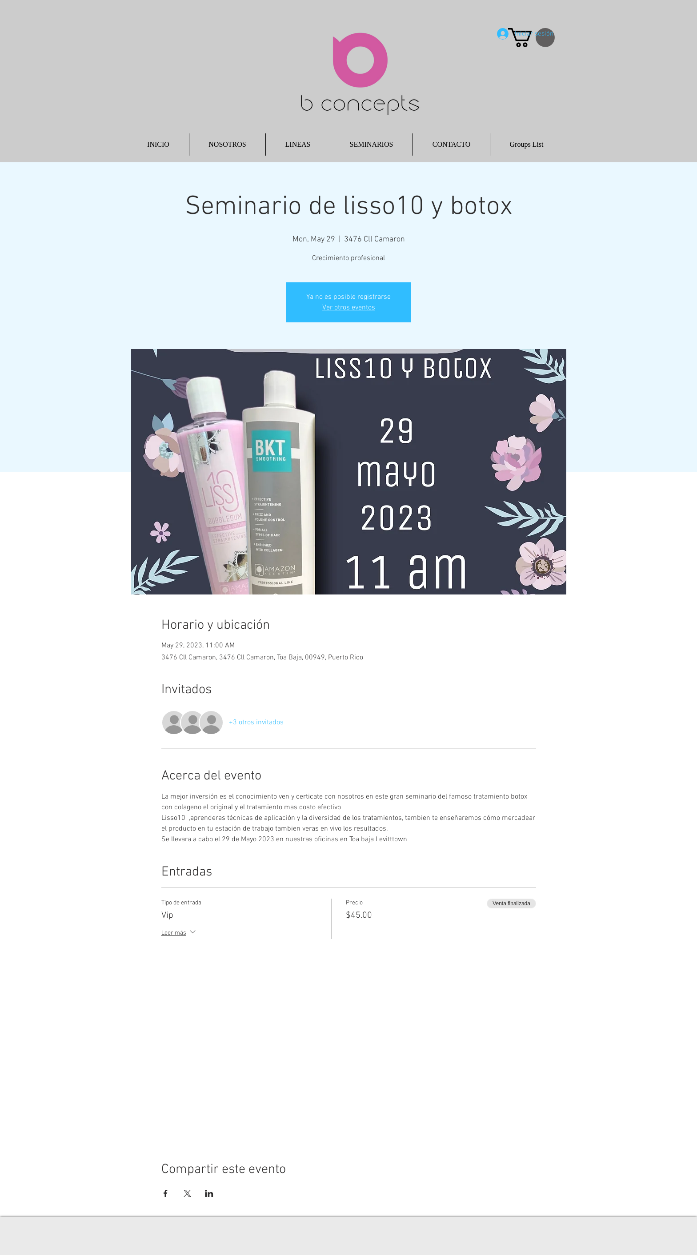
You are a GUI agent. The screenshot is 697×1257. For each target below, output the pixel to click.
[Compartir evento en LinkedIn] (209, 1193)
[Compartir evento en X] (187, 1193)
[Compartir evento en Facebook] (165, 1193)
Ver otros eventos (348, 307)
